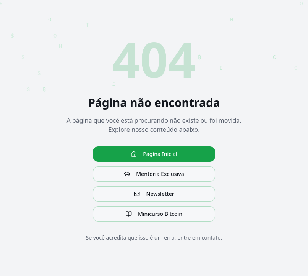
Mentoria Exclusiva (154, 173)
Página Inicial (154, 154)
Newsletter (154, 193)
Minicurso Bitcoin (154, 213)
